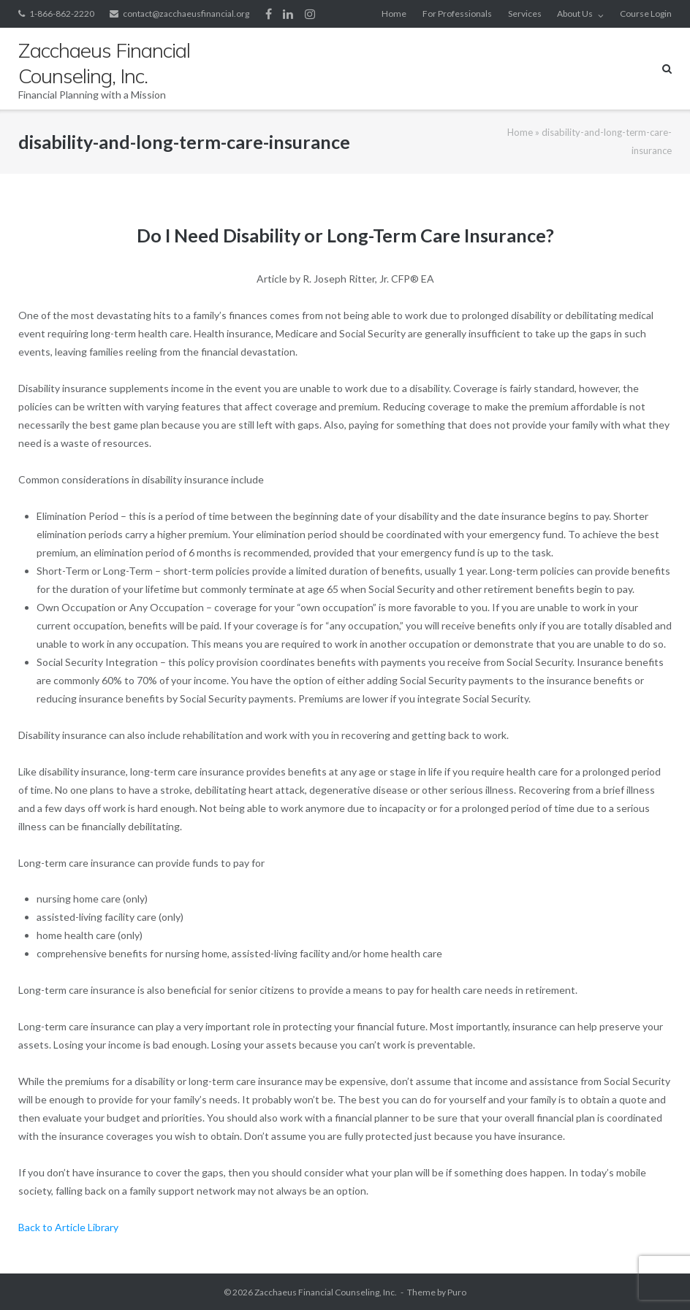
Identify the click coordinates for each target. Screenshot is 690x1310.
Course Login (646, 13)
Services (525, 13)
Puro (456, 1292)
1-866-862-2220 (61, 13)
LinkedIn (288, 14)
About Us (575, 13)
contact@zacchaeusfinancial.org (186, 13)
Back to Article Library (68, 1227)
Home (394, 13)
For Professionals (457, 13)
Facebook (268, 14)
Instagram (310, 14)
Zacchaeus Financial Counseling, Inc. (325, 1292)
